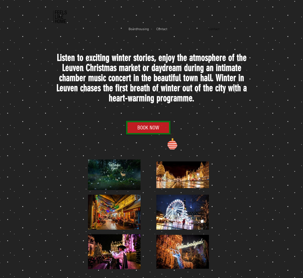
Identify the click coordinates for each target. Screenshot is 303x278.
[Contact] (161, 29)
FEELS (61, 12)
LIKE (59, 17)
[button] (214, 29)
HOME (60, 21)
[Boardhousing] (138, 29)
